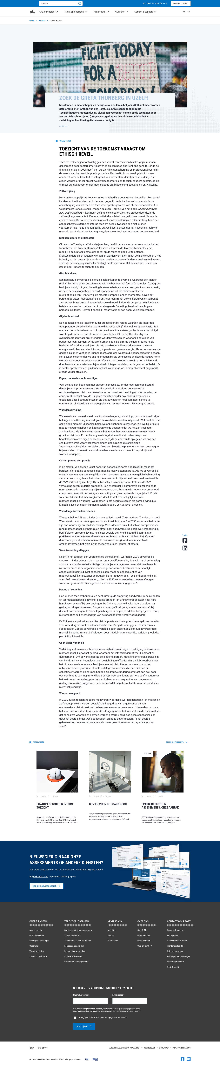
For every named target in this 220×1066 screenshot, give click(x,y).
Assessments (35, 930)
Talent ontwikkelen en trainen (77, 941)
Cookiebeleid (149, 1048)
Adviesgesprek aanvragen (179, 956)
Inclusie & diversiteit (73, 956)
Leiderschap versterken (75, 951)
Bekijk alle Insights (175, 742)
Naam (81, 995)
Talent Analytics (36, 951)
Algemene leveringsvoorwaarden (124, 1048)
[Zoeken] (79, 3)
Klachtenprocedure (175, 962)
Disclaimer (164, 1048)
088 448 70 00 (40, 876)
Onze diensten (143, 941)
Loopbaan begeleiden (74, 946)
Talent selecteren (72, 935)
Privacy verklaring (182, 1048)
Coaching (33, 946)
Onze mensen (143, 935)
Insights (42, 21)
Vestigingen (172, 935)
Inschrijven (82, 1026)
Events (111, 935)
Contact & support (175, 930)
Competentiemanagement (76, 962)
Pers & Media (173, 967)
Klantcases (113, 941)
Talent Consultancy (38, 956)
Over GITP (141, 930)
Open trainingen (36, 935)
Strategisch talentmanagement (78, 930)
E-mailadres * (118, 995)
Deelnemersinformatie (155, 3)
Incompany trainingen (39, 941)
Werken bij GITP (144, 946)
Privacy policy (134, 1011)
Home (31, 21)
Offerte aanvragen (175, 951)
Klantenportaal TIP (175, 946)
